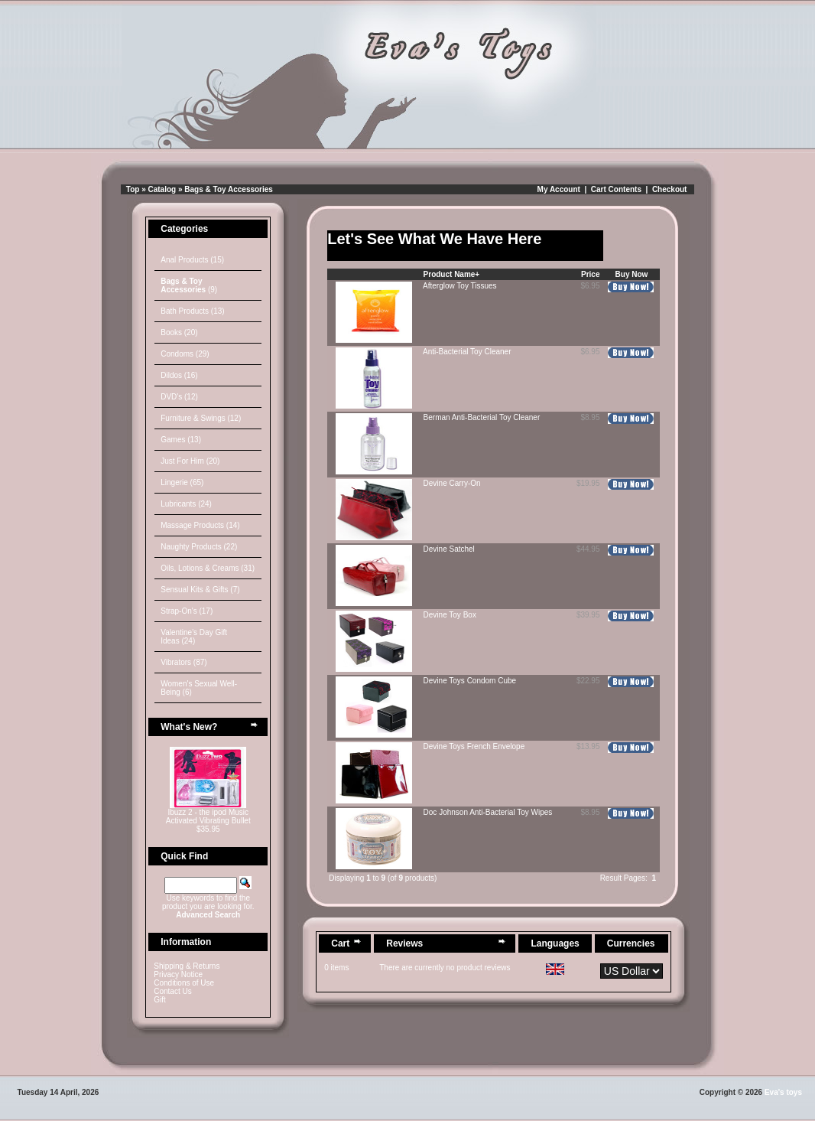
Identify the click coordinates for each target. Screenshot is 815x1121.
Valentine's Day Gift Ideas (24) (194, 636)
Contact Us (172, 991)
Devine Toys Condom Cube (470, 680)
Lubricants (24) (186, 504)
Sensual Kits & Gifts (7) (200, 589)
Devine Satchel (449, 549)
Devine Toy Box (450, 615)
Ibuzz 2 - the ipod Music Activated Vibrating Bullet (208, 816)
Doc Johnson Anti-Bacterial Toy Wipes (488, 812)
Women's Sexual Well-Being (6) (199, 687)
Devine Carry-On (452, 483)
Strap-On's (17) (187, 611)
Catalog (162, 189)
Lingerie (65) (182, 482)
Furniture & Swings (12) (201, 418)
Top (133, 189)
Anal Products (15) (192, 260)
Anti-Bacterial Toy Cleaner (467, 351)
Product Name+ (452, 274)
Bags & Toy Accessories (228, 189)
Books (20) (179, 332)
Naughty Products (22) (199, 547)
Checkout (669, 189)
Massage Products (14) (200, 525)
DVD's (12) (179, 397)
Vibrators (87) (183, 662)
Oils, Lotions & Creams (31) (208, 568)
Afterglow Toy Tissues (460, 286)
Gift (160, 1000)
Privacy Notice (178, 974)
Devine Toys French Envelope (474, 746)
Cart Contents (616, 189)
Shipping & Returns (186, 966)
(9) (189, 285)
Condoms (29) (185, 354)
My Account (558, 189)
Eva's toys (783, 1092)
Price (590, 274)
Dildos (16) (179, 375)
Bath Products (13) (192, 311)
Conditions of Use (184, 983)
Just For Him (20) (190, 461)
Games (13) (181, 439)
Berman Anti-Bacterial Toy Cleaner (482, 417)
